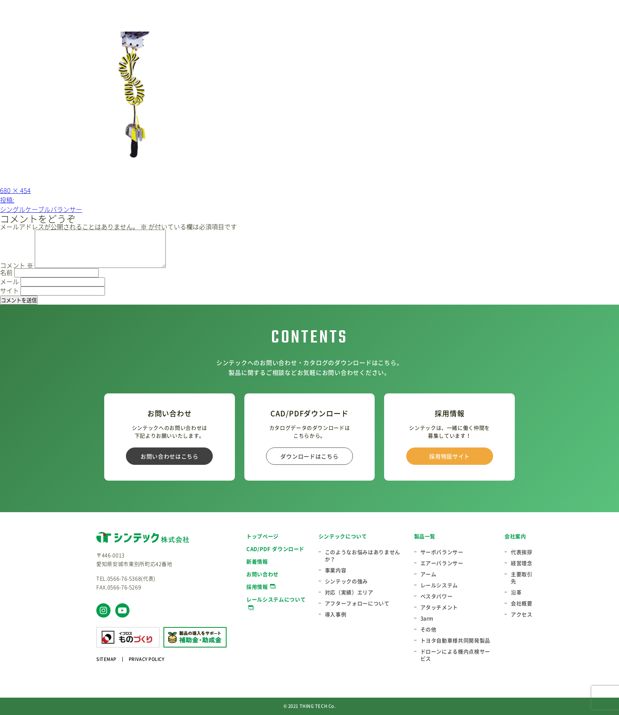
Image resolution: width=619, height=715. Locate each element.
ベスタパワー (436, 596)
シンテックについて (343, 536)
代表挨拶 (522, 552)
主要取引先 (522, 578)
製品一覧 (425, 536)
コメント (16, 265)
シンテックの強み (346, 581)
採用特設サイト (449, 456)
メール (9, 281)
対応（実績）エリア (349, 592)
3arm (427, 618)
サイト (9, 290)
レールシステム (439, 585)
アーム (428, 574)
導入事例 (336, 614)
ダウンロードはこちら (309, 456)
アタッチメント (439, 607)
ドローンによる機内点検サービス (455, 655)
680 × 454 (15, 190)
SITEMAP (106, 659)
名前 (6, 272)
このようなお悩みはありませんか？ (362, 555)
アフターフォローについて (357, 603)
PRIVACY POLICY (147, 659)
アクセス (522, 614)
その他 (428, 629)
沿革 (516, 592)
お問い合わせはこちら (170, 456)
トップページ (262, 536)
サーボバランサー (441, 552)
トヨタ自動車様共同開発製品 (455, 640)
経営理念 (522, 563)
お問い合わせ (262, 574)
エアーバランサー (441, 563)
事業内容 (336, 570)
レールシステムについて (276, 599)
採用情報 (257, 586)
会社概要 (522, 603)
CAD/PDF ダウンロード (275, 548)
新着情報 (257, 561)
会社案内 (515, 536)
